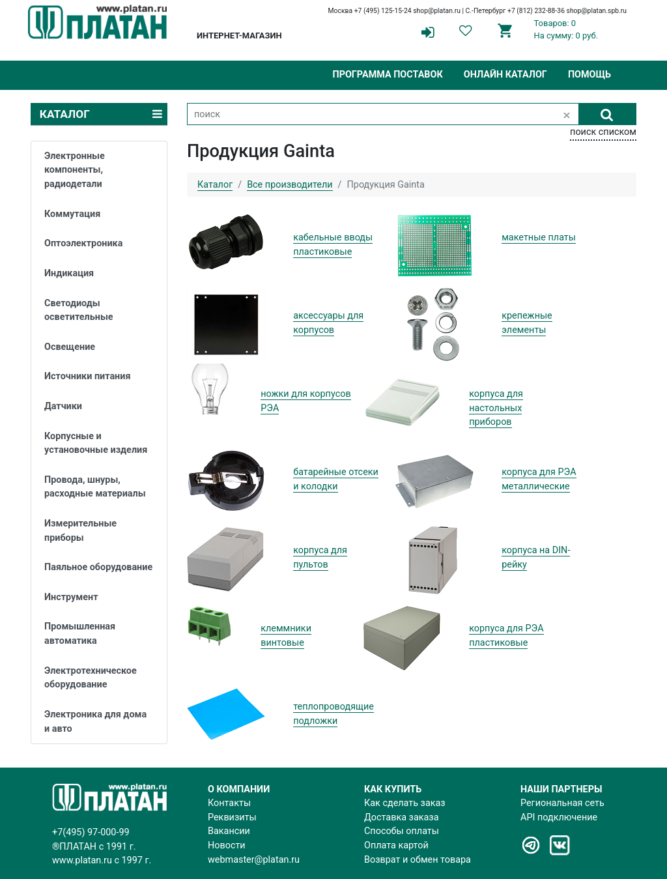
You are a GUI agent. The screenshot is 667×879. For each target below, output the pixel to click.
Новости (227, 845)
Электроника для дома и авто (95, 721)
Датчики (63, 406)
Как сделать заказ (405, 803)
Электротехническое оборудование (90, 678)
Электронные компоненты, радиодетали (74, 170)
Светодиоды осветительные (78, 310)
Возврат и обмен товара (417, 859)
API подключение (558, 817)
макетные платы (539, 237)
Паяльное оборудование (98, 567)
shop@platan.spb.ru (597, 11)
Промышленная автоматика (79, 633)
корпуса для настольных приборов (496, 407)
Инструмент (71, 597)
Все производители (289, 184)
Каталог (215, 184)
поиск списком (603, 131)
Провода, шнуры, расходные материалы (95, 487)
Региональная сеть (562, 803)
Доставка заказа (401, 817)
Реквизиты (232, 817)
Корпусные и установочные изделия (95, 443)
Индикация (69, 273)
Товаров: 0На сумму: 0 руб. (566, 29)
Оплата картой (396, 845)
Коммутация (72, 214)
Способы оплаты (401, 831)
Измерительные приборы (80, 530)
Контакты (229, 803)
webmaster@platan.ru (254, 859)
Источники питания (87, 376)
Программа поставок (387, 74)
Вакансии (229, 831)
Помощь (589, 74)
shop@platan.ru (437, 11)
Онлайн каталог (505, 74)
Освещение (69, 347)
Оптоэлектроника (83, 243)
